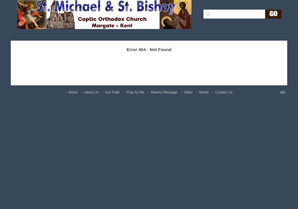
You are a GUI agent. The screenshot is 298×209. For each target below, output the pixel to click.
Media (204, 92)
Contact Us (223, 92)
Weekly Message (164, 92)
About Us (91, 92)
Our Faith (112, 92)
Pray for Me (135, 92)
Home (73, 92)
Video (188, 92)
